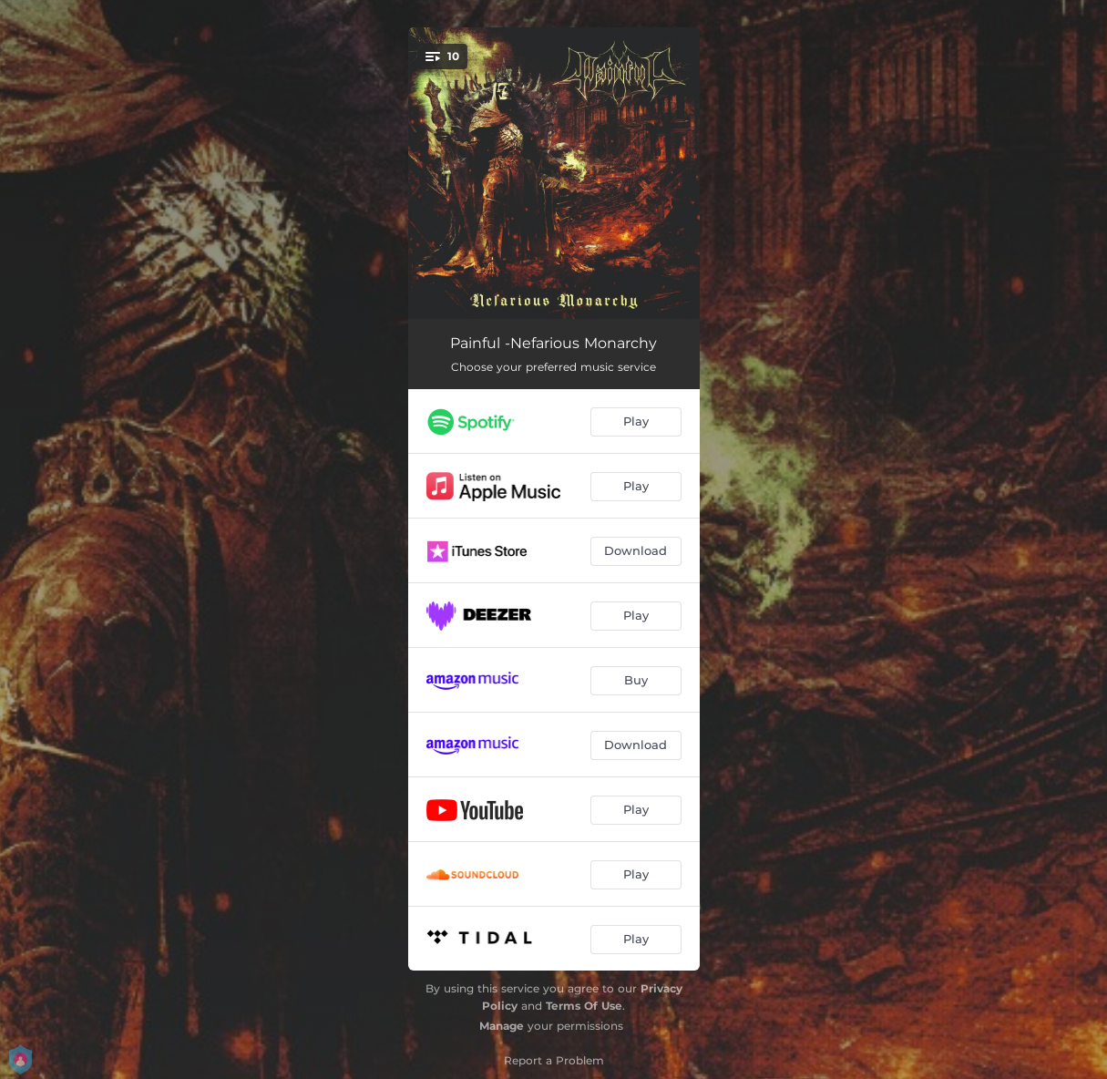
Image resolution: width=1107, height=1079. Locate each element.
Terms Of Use (584, 1005)
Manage (501, 1026)
